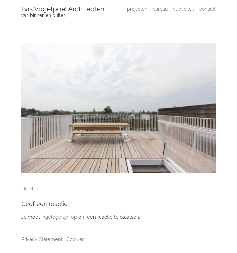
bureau (160, 9)
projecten (137, 9)
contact (207, 9)
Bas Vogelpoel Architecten (62, 9)
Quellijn (29, 189)
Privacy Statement (42, 239)
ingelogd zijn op (59, 217)
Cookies (75, 239)
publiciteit (183, 9)
